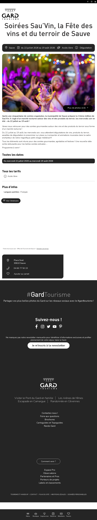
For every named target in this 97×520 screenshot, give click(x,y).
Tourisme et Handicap (19, 494)
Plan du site (44, 494)
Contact (33, 494)
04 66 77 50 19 (21, 268)
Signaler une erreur (43, 249)
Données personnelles (77, 494)
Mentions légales (58, 494)
